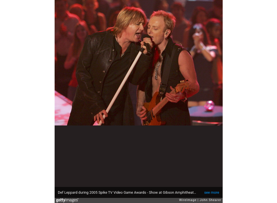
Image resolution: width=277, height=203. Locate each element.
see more (211, 192)
